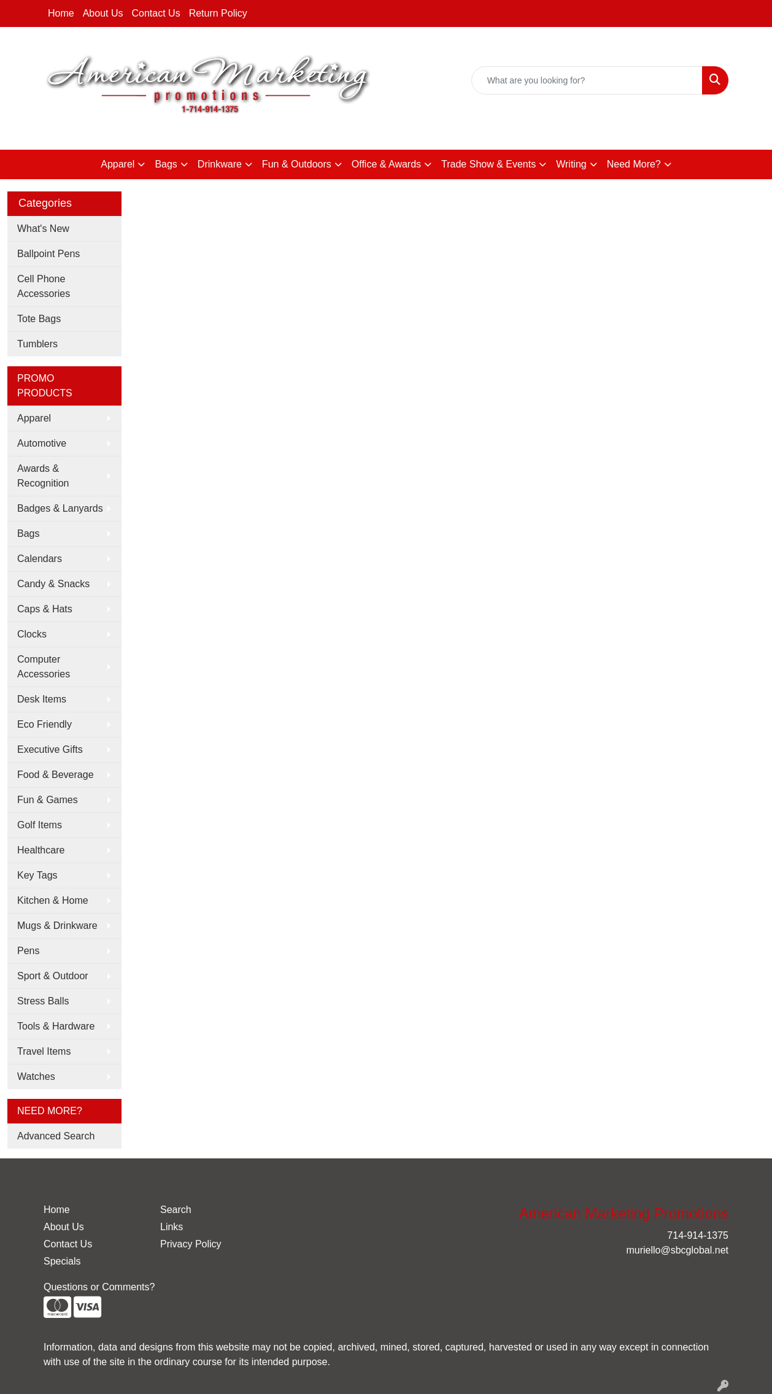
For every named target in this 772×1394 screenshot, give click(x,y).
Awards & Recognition (43, 475)
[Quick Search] (587, 80)
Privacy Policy (191, 1244)
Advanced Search (56, 1136)
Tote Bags (39, 319)
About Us (103, 13)
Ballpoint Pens (48, 253)
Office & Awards (386, 164)
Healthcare (40, 850)
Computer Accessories (43, 666)
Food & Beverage (55, 774)
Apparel (117, 164)
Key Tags (37, 875)
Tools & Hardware (56, 1026)
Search (175, 1209)
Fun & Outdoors (296, 164)
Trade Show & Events (488, 164)
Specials (62, 1261)
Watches (36, 1076)
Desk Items (41, 699)
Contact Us (156, 13)
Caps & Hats (44, 609)
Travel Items (44, 1051)
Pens (28, 950)
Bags (166, 164)
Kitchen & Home (52, 900)
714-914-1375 (586, 126)
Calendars (39, 558)
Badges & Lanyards (60, 508)
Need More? (634, 164)
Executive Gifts (50, 749)
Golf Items (39, 825)
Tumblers (37, 344)
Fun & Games (47, 800)
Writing (571, 164)
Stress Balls (43, 1001)
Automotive (41, 443)
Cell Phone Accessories (43, 286)
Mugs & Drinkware (57, 925)
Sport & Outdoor (52, 976)
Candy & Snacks (53, 584)
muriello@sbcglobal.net (677, 126)
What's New (43, 228)
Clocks (32, 634)
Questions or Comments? (99, 1287)
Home (61, 13)
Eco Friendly (44, 724)
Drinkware (220, 164)
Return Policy (218, 13)
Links (171, 1227)
